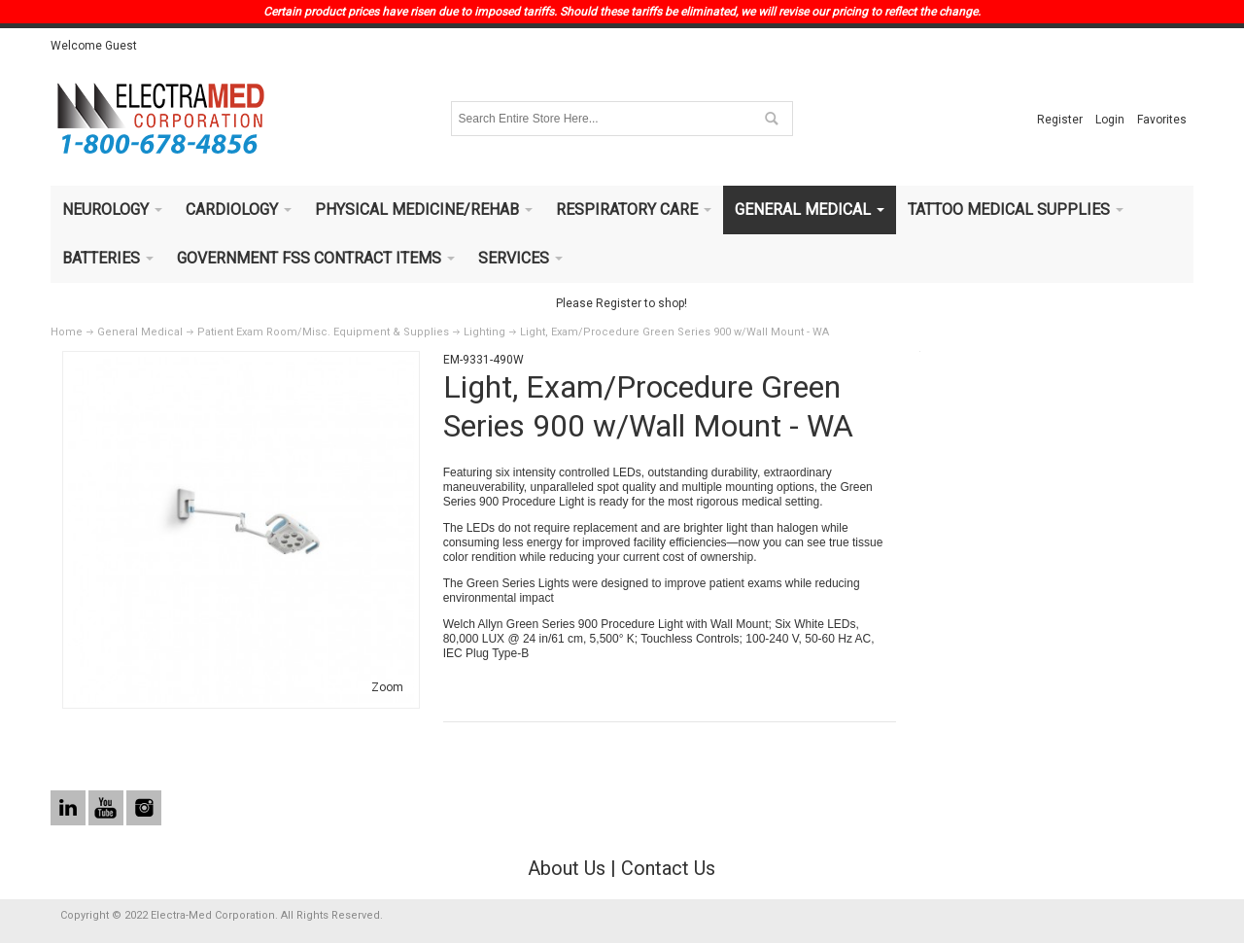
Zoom (387, 687)
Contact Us (668, 868)
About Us (566, 868)
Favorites (1162, 119)
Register (1060, 119)
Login (1109, 119)
